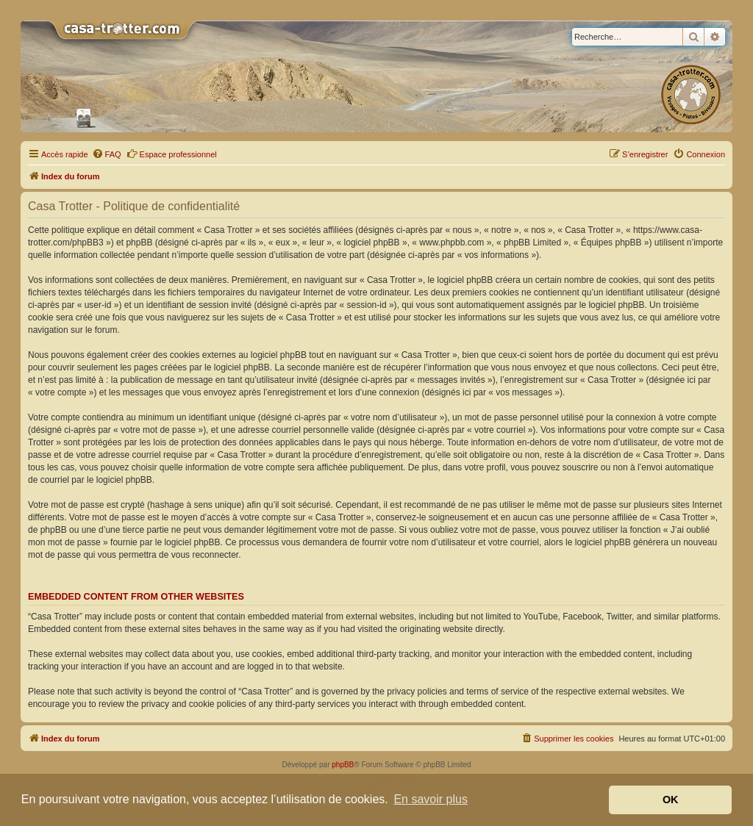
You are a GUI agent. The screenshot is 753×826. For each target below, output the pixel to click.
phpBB (343, 765)
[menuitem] (106, 154)
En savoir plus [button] (430, 799)
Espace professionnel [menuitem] (171, 153)
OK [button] (671, 799)
